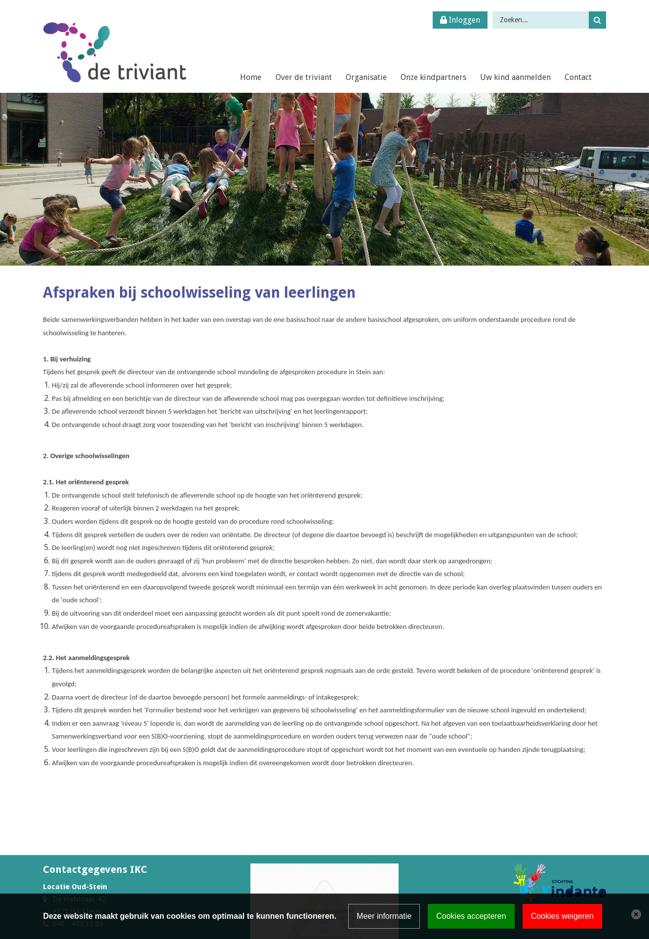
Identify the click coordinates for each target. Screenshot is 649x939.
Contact (578, 77)
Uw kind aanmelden (515, 77)
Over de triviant (304, 77)
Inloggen (460, 20)
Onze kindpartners (433, 77)
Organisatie (366, 77)
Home (250, 77)
